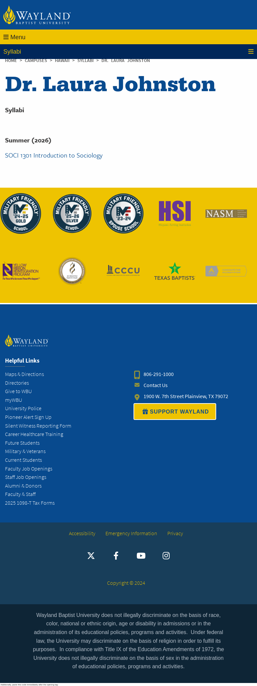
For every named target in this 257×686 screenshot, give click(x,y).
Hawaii (63, 60)
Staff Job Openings (25, 477)
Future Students (22, 442)
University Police (23, 408)
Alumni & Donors (23, 485)
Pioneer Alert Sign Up (28, 417)
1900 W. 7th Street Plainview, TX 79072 (186, 396)
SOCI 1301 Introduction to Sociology (53, 155)
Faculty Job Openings (28, 468)
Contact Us (156, 385)
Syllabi (128, 51)
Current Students (23, 459)
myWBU (13, 399)
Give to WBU (18, 391)
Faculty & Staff (20, 494)
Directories (17, 382)
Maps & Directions (24, 374)
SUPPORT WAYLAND (175, 411)
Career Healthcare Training (34, 434)
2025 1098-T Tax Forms (30, 502)
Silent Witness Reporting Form (38, 425)
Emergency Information (131, 533)
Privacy (175, 533)
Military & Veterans (25, 451)
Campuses (37, 60)
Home (11, 60)
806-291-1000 (159, 374)
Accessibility (82, 533)
